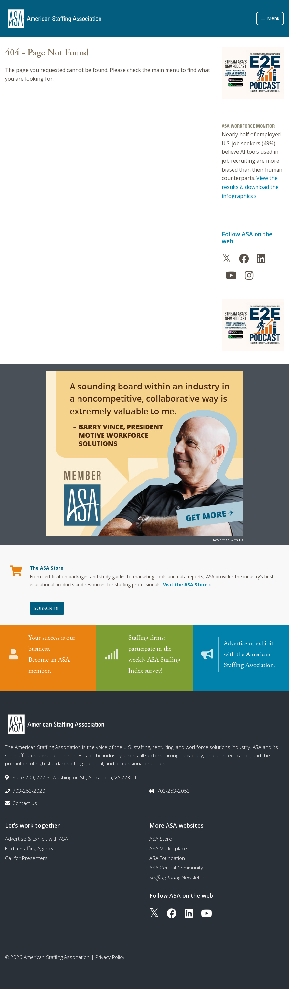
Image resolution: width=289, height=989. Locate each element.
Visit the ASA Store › (187, 584)
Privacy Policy (109, 953)
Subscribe (47, 608)
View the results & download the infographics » (250, 186)
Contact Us (24, 799)
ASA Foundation (167, 854)
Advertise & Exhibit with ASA (36, 835)
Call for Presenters (26, 854)
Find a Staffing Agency (29, 844)
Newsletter (177, 873)
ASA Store (160, 835)
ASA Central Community (176, 864)
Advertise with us (228, 539)
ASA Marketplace (168, 844)
